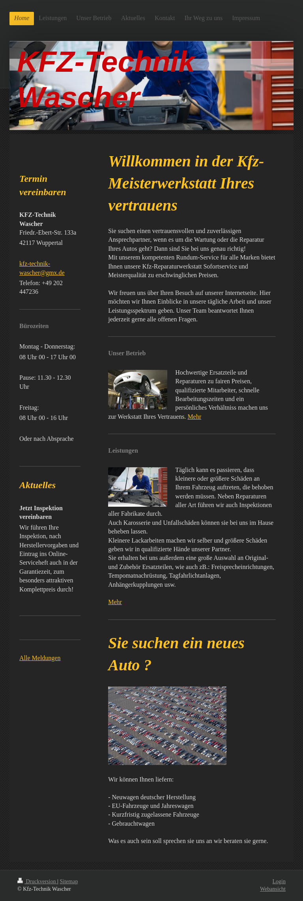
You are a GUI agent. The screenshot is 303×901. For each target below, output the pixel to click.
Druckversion (37, 881)
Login (279, 881)
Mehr (194, 416)
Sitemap (69, 881)
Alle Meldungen (39, 658)
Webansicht (273, 889)
